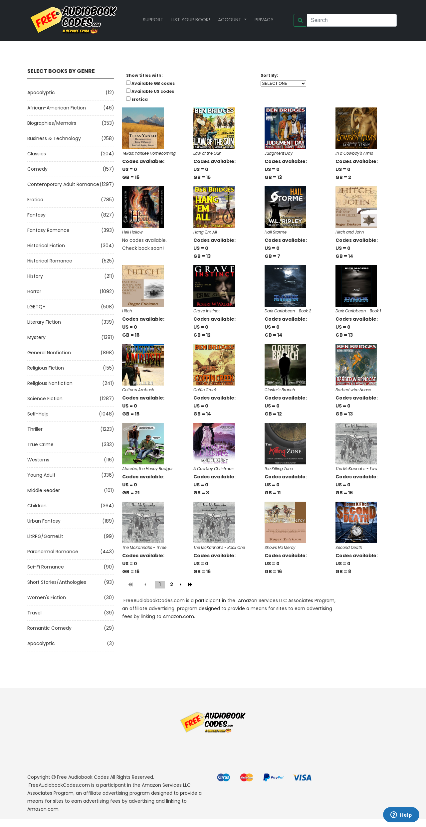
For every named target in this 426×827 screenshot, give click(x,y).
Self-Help (38, 414)
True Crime (40, 444)
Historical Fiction (46, 245)
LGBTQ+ (36, 306)
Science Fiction (45, 398)
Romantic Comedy (49, 628)
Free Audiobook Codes (83, 777)
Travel (34, 612)
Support (153, 19)
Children (37, 505)
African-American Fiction (56, 107)
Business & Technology (54, 138)
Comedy (37, 169)
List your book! (190, 19)
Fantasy (36, 215)
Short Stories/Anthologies (56, 582)
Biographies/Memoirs (51, 123)
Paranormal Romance (52, 551)
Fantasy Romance (48, 230)
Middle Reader (43, 490)
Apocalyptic (41, 92)
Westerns (38, 459)
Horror (34, 291)
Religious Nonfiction (50, 383)
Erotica (35, 199)
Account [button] (230, 19)
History (35, 276)
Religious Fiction (45, 368)
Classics (36, 153)
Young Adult (41, 475)
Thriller (35, 429)
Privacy (264, 19)
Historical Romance (49, 260)
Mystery (36, 337)
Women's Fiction (46, 597)
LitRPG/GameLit (45, 536)
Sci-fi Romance (45, 567)
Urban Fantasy (44, 521)
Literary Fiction (44, 322)
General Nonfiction (49, 352)
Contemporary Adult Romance (63, 184)
